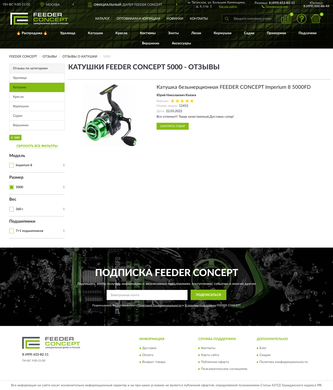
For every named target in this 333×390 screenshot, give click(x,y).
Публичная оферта (215, 362)
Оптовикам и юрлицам (138, 18)
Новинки (174, 18)
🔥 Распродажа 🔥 (32, 33)
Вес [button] (12, 199)
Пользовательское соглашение (224, 369)
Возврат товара (153, 362)
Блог (263, 348)
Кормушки (222, 33)
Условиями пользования (200, 305)
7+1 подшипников (29, 231)
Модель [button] (17, 156)
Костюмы (148, 33)
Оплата (147, 355)
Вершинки (150, 43)
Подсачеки (308, 33)
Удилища (67, 33)
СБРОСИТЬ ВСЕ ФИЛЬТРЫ (37, 146)
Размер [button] (16, 177)
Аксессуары (181, 43)
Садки (249, 33)
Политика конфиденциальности (283, 362)
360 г (19, 209)
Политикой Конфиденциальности (160, 305)
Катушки (95, 33)
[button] (275, 6)
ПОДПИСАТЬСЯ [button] (208, 295)
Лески (196, 33)
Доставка (149, 348)
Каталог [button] (102, 18)
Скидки (265, 355)
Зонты (173, 33)
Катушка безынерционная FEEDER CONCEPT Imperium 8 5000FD (234, 87)
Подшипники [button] (22, 221)
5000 (19, 187)
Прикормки (276, 33)
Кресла (121, 33)
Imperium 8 (24, 165)
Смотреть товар (172, 126)
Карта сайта (210, 355)
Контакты (199, 18)
